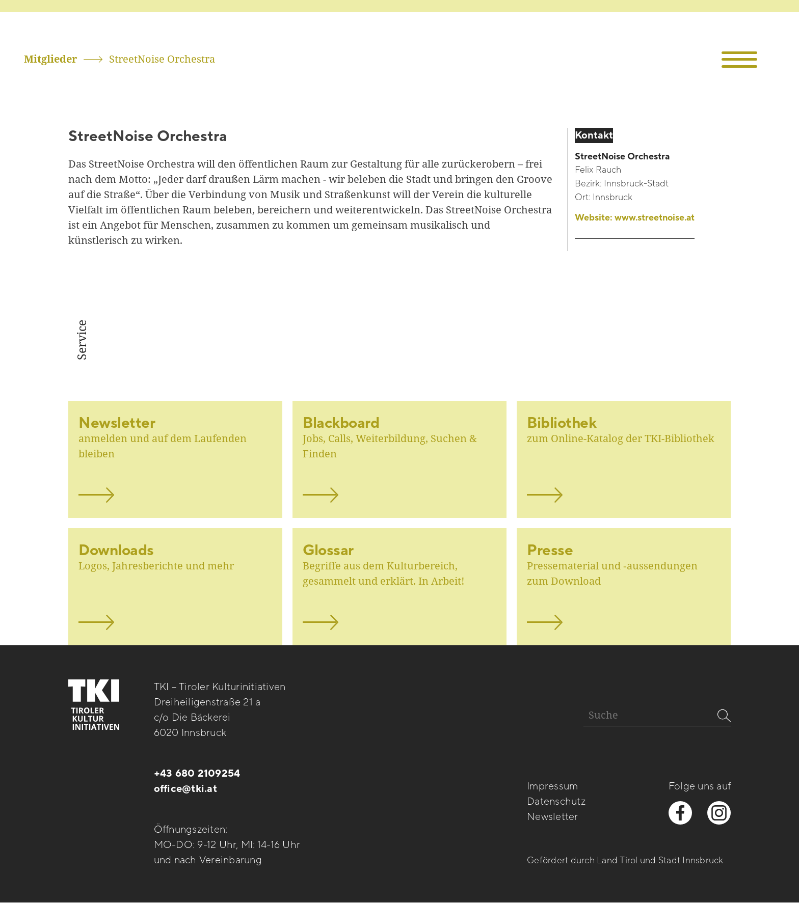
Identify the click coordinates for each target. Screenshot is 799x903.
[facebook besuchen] (680, 813)
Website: (635, 218)
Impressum (552, 786)
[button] (739, 60)
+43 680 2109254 (197, 773)
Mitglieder (50, 59)
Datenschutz (556, 801)
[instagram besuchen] (719, 813)
